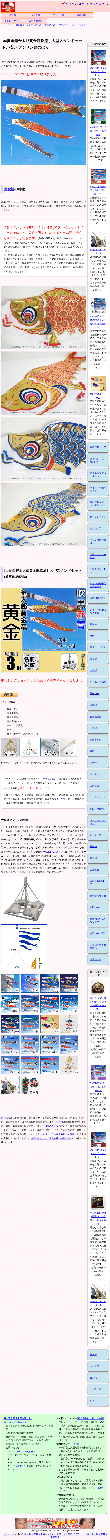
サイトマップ (9, 1534)
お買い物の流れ (98, 933)
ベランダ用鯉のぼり (98, 541)
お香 (92, 1401)
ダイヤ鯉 (35, 15)
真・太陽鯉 (95, 716)
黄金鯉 (9, 189)
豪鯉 (92, 751)
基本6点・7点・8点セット (98, 460)
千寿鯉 (93, 728)
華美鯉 (93, 846)
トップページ (7, 25)
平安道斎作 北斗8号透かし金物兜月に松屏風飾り (98, 1216)
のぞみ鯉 (94, 869)
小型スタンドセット (98, 570)
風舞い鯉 (94, 693)
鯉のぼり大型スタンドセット (98, 503)
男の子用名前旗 (98, 895)
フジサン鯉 (58, 15)
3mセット (84, 25)
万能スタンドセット (98, 556)
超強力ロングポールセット (98, 474)
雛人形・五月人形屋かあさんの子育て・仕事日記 (49, 1534)
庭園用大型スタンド (55, 851)
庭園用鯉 (81, 15)
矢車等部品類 (36, 21)
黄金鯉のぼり (51, 25)
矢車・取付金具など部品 (98, 611)
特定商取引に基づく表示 (98, 920)
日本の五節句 (51, 1126)
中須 (63, 799)
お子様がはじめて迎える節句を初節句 (50, 1138)
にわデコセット (98, 797)
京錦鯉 (93, 705)
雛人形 (93, 1354)
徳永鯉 (12, 15)
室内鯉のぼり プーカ (98, 394)
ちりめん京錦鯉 (98, 682)
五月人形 (94, 1366)
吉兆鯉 (93, 670)
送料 (75, 1444)
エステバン (95, 1389)
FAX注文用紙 (19, 1466)
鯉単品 (93, 624)
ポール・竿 (95, 528)
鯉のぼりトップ (98, 447)
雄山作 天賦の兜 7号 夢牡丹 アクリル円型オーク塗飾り (98, 1001)
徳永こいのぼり (98, 647)
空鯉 (92, 636)
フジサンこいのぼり (98, 822)
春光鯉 (93, 659)
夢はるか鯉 (95, 739)
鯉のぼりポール (13, 21)
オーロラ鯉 (95, 835)
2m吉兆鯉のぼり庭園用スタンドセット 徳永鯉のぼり (98, 319)
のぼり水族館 (97, 809)
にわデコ (94, 786)
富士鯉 (93, 858)
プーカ (93, 762)
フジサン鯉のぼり (35, 25)
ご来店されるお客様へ (98, 946)
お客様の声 (95, 959)
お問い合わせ (97, 907)
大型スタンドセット (68, 25)
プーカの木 (95, 774)
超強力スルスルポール (98, 250)
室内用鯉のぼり (98, 598)
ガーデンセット (98, 517)
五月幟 (59, 1122)
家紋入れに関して (98, 882)
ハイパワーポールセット (98, 489)
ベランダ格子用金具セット (98, 585)
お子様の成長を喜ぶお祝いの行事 (57, 1134)
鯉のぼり (20, 25)
